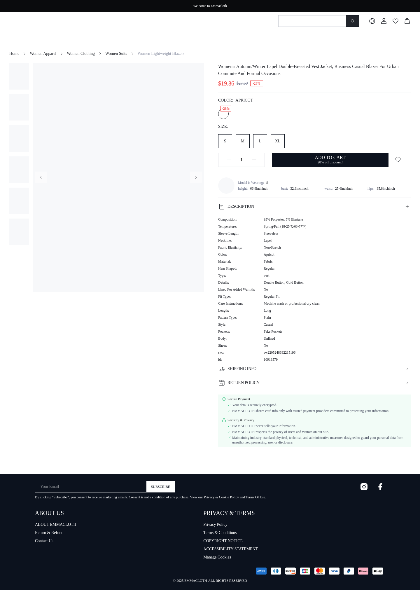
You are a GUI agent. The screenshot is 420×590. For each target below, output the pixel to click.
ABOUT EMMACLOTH (55, 524)
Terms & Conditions (220, 532)
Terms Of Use (255, 497)
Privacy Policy (215, 524)
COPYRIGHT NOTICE (223, 541)
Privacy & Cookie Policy (221, 497)
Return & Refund (49, 532)
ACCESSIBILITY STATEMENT (230, 549)
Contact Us (44, 541)
